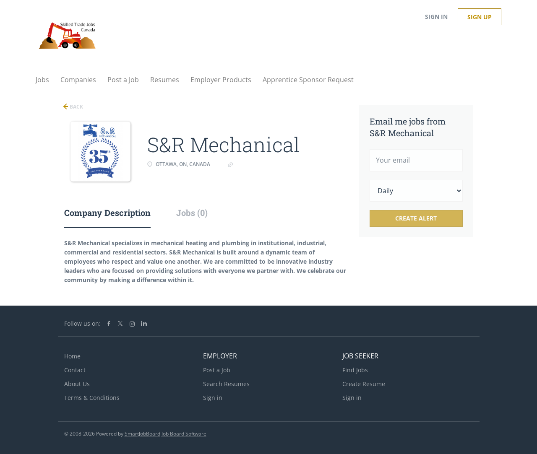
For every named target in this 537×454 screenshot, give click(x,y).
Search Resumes (226, 384)
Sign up (479, 17)
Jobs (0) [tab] (192, 212)
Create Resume (363, 384)
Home (72, 356)
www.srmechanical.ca (264, 164)
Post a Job (216, 370)
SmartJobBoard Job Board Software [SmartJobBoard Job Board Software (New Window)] (165, 433)
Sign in (436, 17)
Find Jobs (355, 370)
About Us (77, 384)
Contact (75, 370)
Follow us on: (82, 323)
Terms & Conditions (92, 398)
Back (75, 106)
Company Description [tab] (107, 212)
